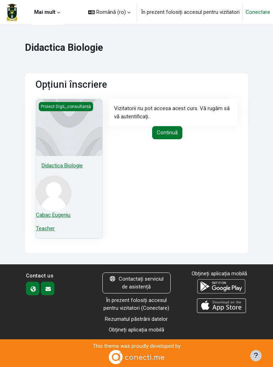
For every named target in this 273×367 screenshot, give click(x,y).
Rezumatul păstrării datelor (136, 319)
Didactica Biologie (62, 165)
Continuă (167, 132)
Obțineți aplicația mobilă (136, 329)
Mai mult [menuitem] (44, 12)
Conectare (258, 12)
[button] (109, 12)
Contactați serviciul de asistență (136, 283)
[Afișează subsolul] (256, 355)
